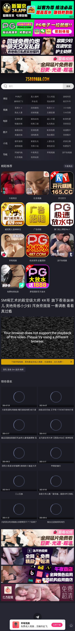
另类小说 (35, 146)
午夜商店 (35, 152)
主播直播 (51, 112)
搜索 (68, 86)
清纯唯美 (35, 134)
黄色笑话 (51, 146)
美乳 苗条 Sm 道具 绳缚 (13, 369)
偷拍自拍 (35, 119)
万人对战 (51, 96)
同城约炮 (18, 152)
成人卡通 (51, 119)
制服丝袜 (18, 123)
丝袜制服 (35, 112)
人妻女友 (51, 141)
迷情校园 (18, 146)
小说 (5, 143)
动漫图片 (67, 130)
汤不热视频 (67, 152)
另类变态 (67, 123)
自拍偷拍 (35, 107)
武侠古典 (67, 141)
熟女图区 (51, 134)
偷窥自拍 (18, 130)
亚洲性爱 (18, 119)
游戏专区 (67, 96)
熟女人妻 (18, 112)
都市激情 (18, 141)
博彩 (5, 98)
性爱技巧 (67, 146)
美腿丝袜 (18, 134)
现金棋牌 (51, 101)
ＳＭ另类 (67, 112)
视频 (5, 109)
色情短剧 (35, 157)
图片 (5, 132)
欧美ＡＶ (51, 107)
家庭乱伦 (35, 141)
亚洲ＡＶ (18, 107)
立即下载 (57, 624)
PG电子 (18, 96)
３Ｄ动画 (67, 107)
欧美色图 (51, 130)
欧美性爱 (67, 119)
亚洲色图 (35, 130)
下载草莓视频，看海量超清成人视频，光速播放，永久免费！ (41, 362)
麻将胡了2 (18, 101)
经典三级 (35, 123)
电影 (5, 120)
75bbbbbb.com (37, 79)
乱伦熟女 (51, 123)
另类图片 (67, 134)
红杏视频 (18, 157)
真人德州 (35, 96)
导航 (5, 154)
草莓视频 (51, 152)
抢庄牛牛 (67, 101)
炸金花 (35, 101)
